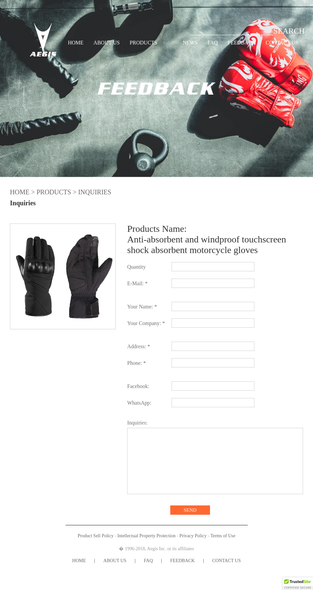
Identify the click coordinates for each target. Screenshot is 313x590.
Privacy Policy (193, 535)
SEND (189, 510)
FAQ (213, 42)
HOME (75, 42)
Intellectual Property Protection (146, 535)
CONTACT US (282, 42)
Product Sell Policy (96, 535)
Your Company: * (146, 323)
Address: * (138, 346)
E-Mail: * (137, 283)
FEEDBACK (242, 42)
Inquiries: (137, 423)
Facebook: (138, 386)
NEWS (190, 42)
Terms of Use (222, 535)
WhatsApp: (139, 403)
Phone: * (136, 363)
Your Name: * (142, 306)
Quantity (136, 267)
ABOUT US (106, 42)
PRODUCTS (143, 42)
